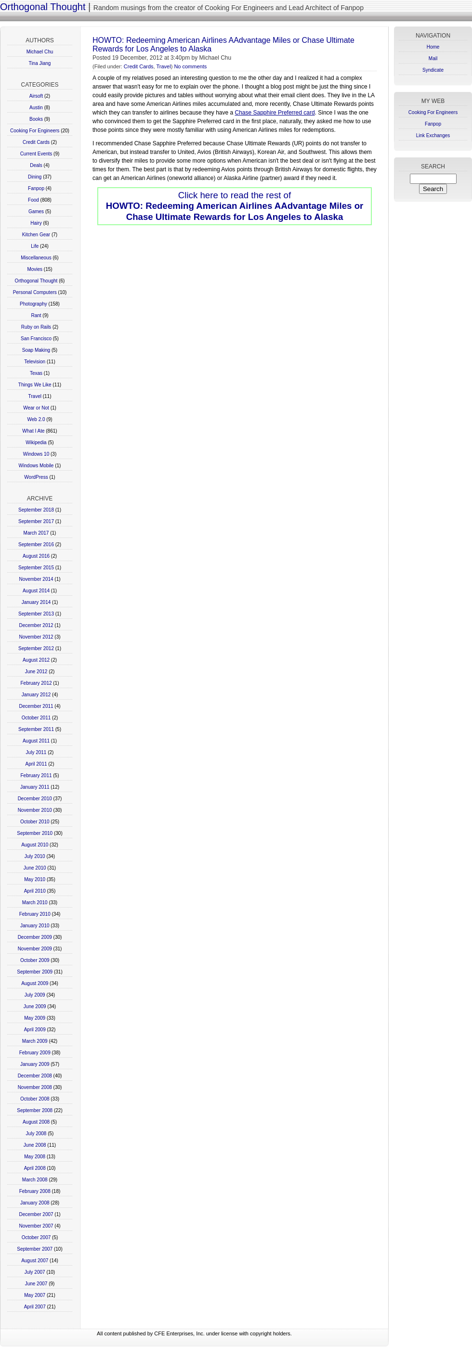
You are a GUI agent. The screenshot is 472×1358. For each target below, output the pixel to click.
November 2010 (35, 810)
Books (36, 119)
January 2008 (35, 1202)
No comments (190, 66)
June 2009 (35, 1006)
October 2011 (36, 717)
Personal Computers (35, 292)
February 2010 (35, 914)
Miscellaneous (36, 257)
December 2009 (35, 937)
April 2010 (35, 891)
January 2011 (35, 787)
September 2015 (36, 567)
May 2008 (34, 1156)
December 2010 (35, 798)
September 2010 (34, 833)
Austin (36, 107)
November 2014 (36, 579)
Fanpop (36, 188)
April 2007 (35, 1306)
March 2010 (35, 902)
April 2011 (36, 764)
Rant (36, 315)
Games (36, 211)
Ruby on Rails (36, 327)
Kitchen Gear (36, 234)
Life (35, 246)
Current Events (36, 153)
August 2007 (34, 1260)
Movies (34, 269)
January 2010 (35, 925)
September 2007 (34, 1249)
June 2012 (36, 671)
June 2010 (35, 868)
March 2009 (35, 1041)
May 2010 (34, 879)
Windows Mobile (36, 465)
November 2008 (35, 1087)
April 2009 (35, 1029)
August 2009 (34, 983)
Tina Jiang (40, 63)
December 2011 (36, 706)
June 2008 (35, 1145)
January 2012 (36, 694)
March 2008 (35, 1179)
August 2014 (36, 590)
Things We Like (35, 384)
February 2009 (35, 1052)
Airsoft (36, 96)
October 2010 (35, 821)
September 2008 (34, 1110)
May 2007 (34, 1295)
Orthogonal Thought (43, 6)
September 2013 (36, 613)
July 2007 (35, 1272)
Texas (36, 373)
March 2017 (36, 533)
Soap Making (36, 350)
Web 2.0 (36, 419)
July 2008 (36, 1133)
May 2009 (34, 1018)
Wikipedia (36, 442)
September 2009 (34, 971)
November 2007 (36, 1226)
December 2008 (35, 1075)
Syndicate (433, 70)
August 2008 (36, 1122)
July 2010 (35, 856)
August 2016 (36, 556)
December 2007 (36, 1214)
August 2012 (36, 660)
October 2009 (35, 960)
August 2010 (34, 844)
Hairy (35, 223)
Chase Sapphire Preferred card (275, 112)
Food (33, 200)
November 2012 (36, 637)
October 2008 (35, 1099)
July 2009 (35, 995)
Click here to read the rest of (235, 206)
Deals (36, 165)
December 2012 (36, 625)
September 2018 (36, 509)
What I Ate (33, 431)
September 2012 (36, 648)
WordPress (36, 477)
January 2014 (36, 602)
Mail (433, 58)
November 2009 (35, 948)
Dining (34, 176)
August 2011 (36, 740)
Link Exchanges (433, 135)
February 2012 (36, 683)
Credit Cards (36, 142)
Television (34, 361)
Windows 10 (36, 454)
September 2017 (36, 521)
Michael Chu (39, 51)
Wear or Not (36, 407)
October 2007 (36, 1237)
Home (433, 47)
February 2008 (35, 1191)
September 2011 (36, 729)
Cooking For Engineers (34, 130)
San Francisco (36, 338)
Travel (34, 396)
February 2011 (36, 775)
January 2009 (35, 1064)
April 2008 (35, 1168)
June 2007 (36, 1283)
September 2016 (36, 544)
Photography (33, 304)
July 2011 (36, 752)
